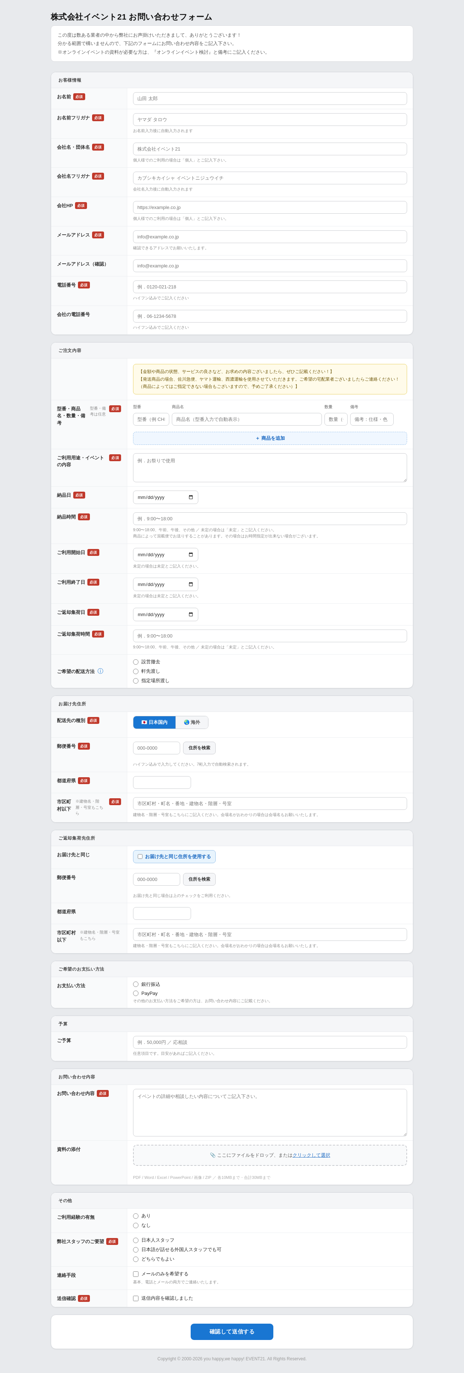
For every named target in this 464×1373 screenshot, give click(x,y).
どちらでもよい (153, 1259)
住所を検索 (199, 747)
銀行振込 (146, 984)
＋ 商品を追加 (270, 438)
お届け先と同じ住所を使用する (174, 856)
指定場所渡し (151, 681)
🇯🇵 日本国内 (154, 722)
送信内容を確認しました (163, 1298)
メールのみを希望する (160, 1274)
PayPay (145, 993)
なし (142, 1225)
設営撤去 (146, 662)
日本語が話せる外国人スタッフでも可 (177, 1250)
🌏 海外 (192, 722)
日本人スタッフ (153, 1240)
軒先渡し (146, 671)
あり (142, 1216)
